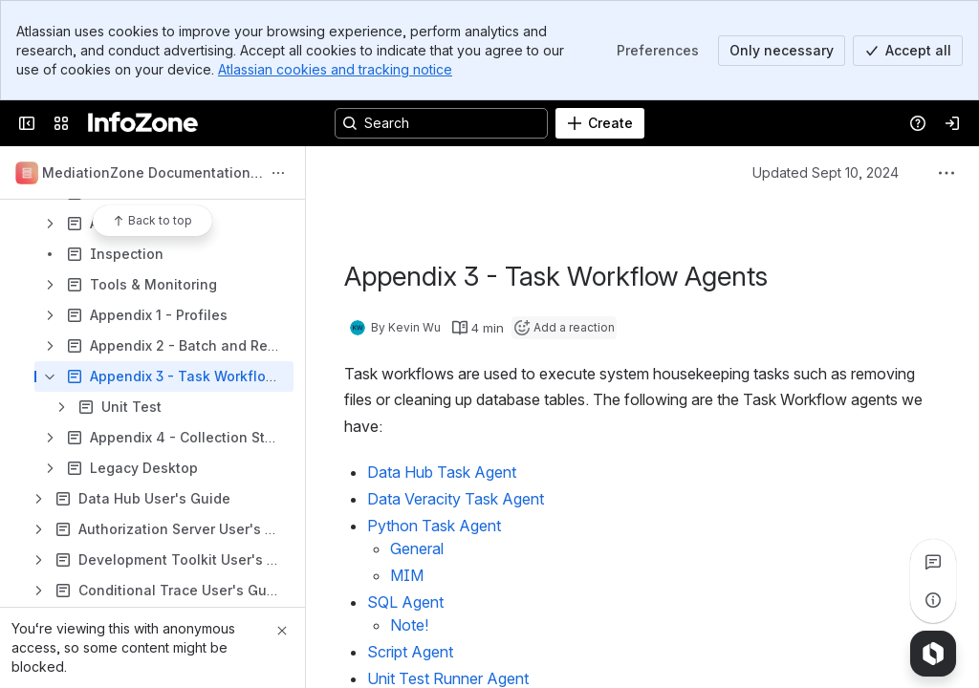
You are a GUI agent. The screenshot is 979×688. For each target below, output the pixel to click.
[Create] (599, 123)
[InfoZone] (143, 123)
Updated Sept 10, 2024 (825, 172)
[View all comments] (933, 562)
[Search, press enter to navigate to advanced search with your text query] (441, 123)
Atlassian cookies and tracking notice (335, 69)
